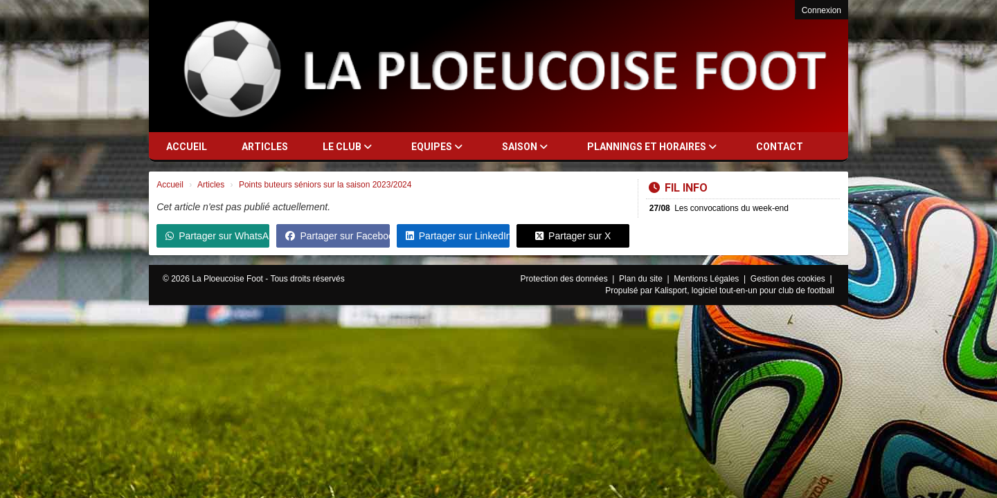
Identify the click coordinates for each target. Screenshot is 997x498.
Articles (265, 146)
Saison (525, 146)
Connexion (821, 10)
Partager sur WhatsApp (217, 235)
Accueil (186, 146)
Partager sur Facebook (337, 235)
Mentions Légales (707, 279)
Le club (347, 146)
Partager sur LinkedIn (458, 235)
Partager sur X (573, 235)
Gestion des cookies (789, 279)
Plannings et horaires (652, 146)
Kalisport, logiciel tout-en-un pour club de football (745, 290)
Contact (779, 146)
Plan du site (642, 279)
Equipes (436, 146)
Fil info (678, 187)
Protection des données (565, 279)
